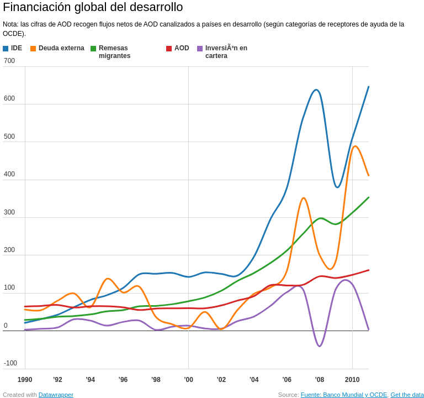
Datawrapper (56, 394)
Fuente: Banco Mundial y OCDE (344, 394)
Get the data (407, 394)
